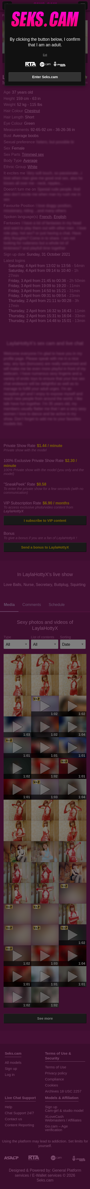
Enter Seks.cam (45, 77)
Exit (45, 55)
